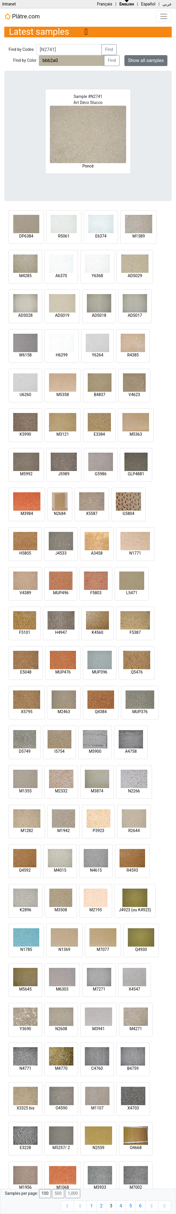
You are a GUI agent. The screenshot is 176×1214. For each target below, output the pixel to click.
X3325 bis (25, 1108)
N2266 (134, 791)
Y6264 (97, 355)
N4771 (25, 1068)
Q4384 (101, 711)
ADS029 (135, 275)
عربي (167, 4)
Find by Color (24, 60)
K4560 (97, 632)
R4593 (132, 870)
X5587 (91, 513)
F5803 (95, 592)
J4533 (61, 553)
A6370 (61, 275)
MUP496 (61, 592)
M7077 (103, 949)
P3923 (98, 830)
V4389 (25, 592)
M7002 (136, 1187)
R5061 (63, 236)
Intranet (9, 4)
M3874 (97, 791)
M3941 (98, 1028)
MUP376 (140, 711)
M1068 (62, 1187)
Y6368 (97, 275)
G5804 (128, 513)
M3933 (100, 1187)
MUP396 (99, 672)
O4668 (136, 1147)
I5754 (59, 751)
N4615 (96, 870)
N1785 (26, 949)
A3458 (97, 553)
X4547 (134, 989)
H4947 (61, 632)
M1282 (27, 830)
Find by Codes (21, 49)
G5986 (100, 474)
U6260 (25, 394)
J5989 (63, 474)
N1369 (64, 949)
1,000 (73, 1193)
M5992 (26, 474)
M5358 (62, 394)
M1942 (63, 830)
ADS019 (62, 315)
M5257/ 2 (61, 1147)
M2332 (61, 791)
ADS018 (99, 315)
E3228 (25, 1147)
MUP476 (63, 672)
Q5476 (136, 672)
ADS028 (25, 315)
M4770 (61, 1068)
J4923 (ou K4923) (135, 910)
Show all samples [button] (146, 60)
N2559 (98, 1147)
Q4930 (141, 949)
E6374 (100, 236)
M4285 (25, 275)
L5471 (131, 592)
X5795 (26, 711)
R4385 (133, 355)
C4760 (97, 1068)
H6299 (61, 355)
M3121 (62, 434)
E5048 (25, 672)
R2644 (134, 830)
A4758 (131, 751)
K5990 (25, 434)
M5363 (136, 434)
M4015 (60, 870)
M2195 (95, 910)
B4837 (99, 394)
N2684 (60, 513)
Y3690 (25, 1028)
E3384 (99, 434)
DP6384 (26, 236)
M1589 (138, 236)
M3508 (60, 910)
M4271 (136, 1028)
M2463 (64, 711)
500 (57, 1193)
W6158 (25, 355)
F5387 (135, 632)
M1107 (97, 1108)
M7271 (99, 989)
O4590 (61, 1108)
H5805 (25, 553)
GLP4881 (136, 474)
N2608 (61, 1028)
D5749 (25, 751)
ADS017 (135, 315)
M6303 (62, 989)
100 (45, 1193)
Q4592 (25, 870)
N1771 (135, 553)
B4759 (132, 1068)
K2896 (25, 910)
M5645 (25, 989)
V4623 (134, 394)
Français (104, 4)
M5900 (95, 751)
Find (109, 49)
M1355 (25, 791)
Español (148, 4)
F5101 (24, 632)
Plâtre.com (22, 16)
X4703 (133, 1108)
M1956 (25, 1187)
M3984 (27, 513)
